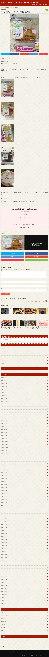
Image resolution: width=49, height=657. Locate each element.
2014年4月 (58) (4, 576)
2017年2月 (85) (4, 472)
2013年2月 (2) (3, 600)
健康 (3, 618)
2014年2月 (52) (4, 582)
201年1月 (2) (3, 603)
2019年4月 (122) (4, 392)
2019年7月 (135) (4, 383)
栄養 (3, 624)
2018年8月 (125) (4, 417)
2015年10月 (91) (4, 521)
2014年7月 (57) (4, 566)
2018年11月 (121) (4, 407)
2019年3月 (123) (4, 395)
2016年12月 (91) (4, 478)
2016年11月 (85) (4, 481)
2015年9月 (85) (4, 524)
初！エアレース (6, 354)
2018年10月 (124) (4, 410)
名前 (2, 279)
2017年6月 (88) (4, 459)
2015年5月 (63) (4, 536)
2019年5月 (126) (4, 389)
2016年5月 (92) (4, 499)
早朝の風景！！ (6, 360)
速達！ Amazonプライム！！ (8, 351)
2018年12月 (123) (4, 404)
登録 (2, 639)
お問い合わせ (45, 4)
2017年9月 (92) (4, 450)
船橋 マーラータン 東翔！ (8, 357)
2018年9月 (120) (4, 414)
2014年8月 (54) (4, 563)
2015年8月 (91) (4, 527)
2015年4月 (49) (4, 539)
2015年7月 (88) (4, 530)
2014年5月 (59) (4, 573)
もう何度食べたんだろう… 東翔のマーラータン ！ (12, 347)
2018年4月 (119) (4, 429)
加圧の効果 (22, 211)
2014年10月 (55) (4, 557)
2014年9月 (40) (4, 560)
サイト (2, 288)
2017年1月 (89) (4, 475)
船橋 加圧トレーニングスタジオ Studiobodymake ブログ (20, 2)
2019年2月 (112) (4, 398)
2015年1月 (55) (4, 548)
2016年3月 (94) (4, 505)
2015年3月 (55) (4, 542)
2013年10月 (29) (4, 594)
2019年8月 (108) (4, 380)
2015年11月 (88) (4, 518)
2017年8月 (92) (4, 453)
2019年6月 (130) (4, 386)
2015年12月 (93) (4, 515)
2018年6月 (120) (4, 423)
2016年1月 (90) (4, 511)
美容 (3, 627)
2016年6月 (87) (4, 496)
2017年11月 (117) (4, 444)
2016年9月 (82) (4, 487)
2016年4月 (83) (4, 502)
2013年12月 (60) (4, 588)
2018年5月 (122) (4, 426)
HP (36, 4)
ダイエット (4, 612)
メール (2, 284)
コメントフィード (4, 644)
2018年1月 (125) (4, 438)
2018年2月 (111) (4, 435)
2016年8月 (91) (4, 490)
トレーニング (4, 615)
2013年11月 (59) (4, 591)
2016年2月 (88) (4, 508)
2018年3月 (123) (4, 432)
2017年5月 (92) (4, 463)
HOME (33, 4)
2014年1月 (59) (4, 585)
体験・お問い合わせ (24, 217)
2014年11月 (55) (4, 554)
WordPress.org (4, 646)
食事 (3, 233)
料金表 (40, 4)
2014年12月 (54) (4, 551)
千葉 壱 (4, 363)
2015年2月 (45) (4, 545)
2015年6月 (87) (4, 533)
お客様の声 (24, 214)
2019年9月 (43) (4, 377)
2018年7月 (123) (4, 420)
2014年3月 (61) (4, 579)
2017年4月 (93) (4, 466)
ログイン (2, 641)
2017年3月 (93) (4, 469)
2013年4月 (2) (3, 597)
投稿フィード (3, 642)
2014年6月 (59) (4, 570)
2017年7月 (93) (4, 456)
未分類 (4, 621)
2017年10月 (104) (4, 447)
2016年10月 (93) (4, 484)
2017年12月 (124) (4, 441)
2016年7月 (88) (4, 493)
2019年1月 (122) (4, 401)
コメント (3, 270)
